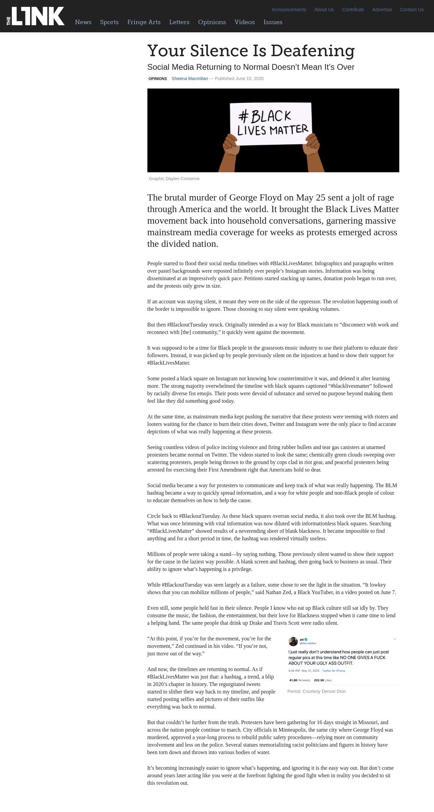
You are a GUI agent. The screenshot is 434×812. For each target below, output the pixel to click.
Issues (273, 22)
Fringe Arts (144, 22)
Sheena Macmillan (190, 78)
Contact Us (412, 9)
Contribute (353, 9)
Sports (109, 22)
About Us (324, 9)
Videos (245, 22)
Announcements (289, 9)
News (83, 22)
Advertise (382, 9)
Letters (179, 22)
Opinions (212, 22)
